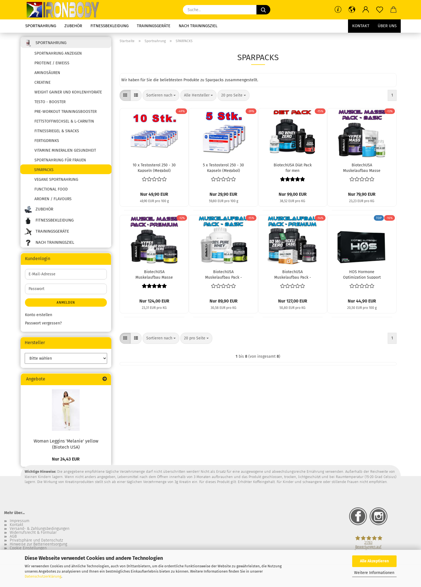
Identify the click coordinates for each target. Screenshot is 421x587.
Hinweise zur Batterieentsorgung (38, 544)
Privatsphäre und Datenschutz (36, 540)
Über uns (387, 25)
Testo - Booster (49, 102)
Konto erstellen (38, 314)
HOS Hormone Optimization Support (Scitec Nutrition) (362, 274)
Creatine (42, 82)
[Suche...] (263, 9)
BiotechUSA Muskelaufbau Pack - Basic (223, 274)
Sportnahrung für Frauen (60, 160)
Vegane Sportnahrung (56, 179)
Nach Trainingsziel (198, 25)
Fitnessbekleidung (109, 25)
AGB (13, 536)
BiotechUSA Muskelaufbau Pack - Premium (292, 274)
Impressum (19, 521)
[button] (352, 9)
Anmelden (66, 302)
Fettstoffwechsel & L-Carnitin (64, 121)
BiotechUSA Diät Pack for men (293, 167)
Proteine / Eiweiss (51, 63)
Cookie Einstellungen (28, 548)
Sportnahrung (40, 25)
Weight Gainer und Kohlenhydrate (68, 92)
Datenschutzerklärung (43, 576)
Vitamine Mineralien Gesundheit (65, 150)
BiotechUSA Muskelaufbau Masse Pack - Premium (154, 274)
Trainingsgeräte (153, 25)
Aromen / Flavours (53, 199)
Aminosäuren (47, 72)
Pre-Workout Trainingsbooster (65, 111)
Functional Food (51, 189)
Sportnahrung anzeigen (58, 53)
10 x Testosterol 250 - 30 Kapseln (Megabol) (154, 167)
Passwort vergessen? (43, 323)
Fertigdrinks (46, 140)
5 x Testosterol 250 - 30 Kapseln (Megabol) (223, 167)
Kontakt (360, 25)
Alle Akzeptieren (374, 561)
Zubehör (73, 25)
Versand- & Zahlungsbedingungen (39, 529)
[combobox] (161, 95)
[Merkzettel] (380, 9)
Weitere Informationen (374, 572)
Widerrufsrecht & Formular (33, 533)
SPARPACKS (44, 169)
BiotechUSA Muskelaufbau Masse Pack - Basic (361, 167)
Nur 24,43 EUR (66, 459)
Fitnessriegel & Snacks (56, 131)
